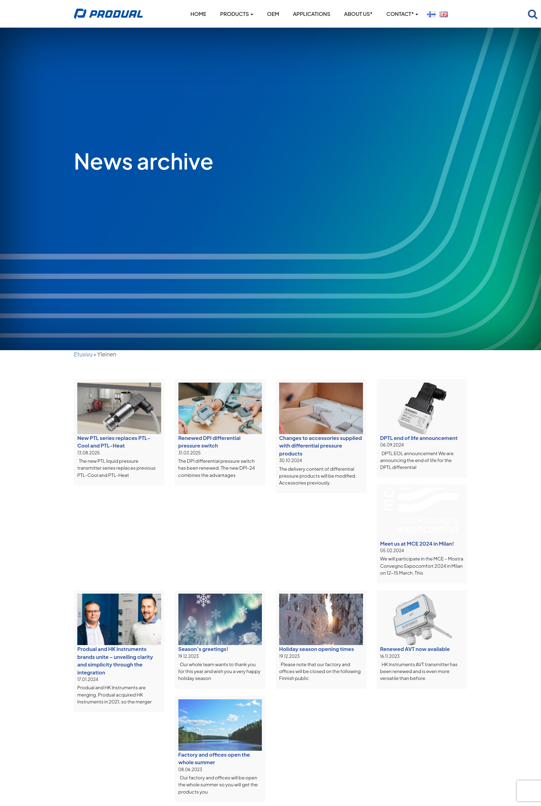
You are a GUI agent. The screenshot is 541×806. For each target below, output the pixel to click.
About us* (358, 13)
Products (236, 13)
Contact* (402, 13)
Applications (311, 13)
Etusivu (83, 354)
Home (198, 13)
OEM (273, 13)
